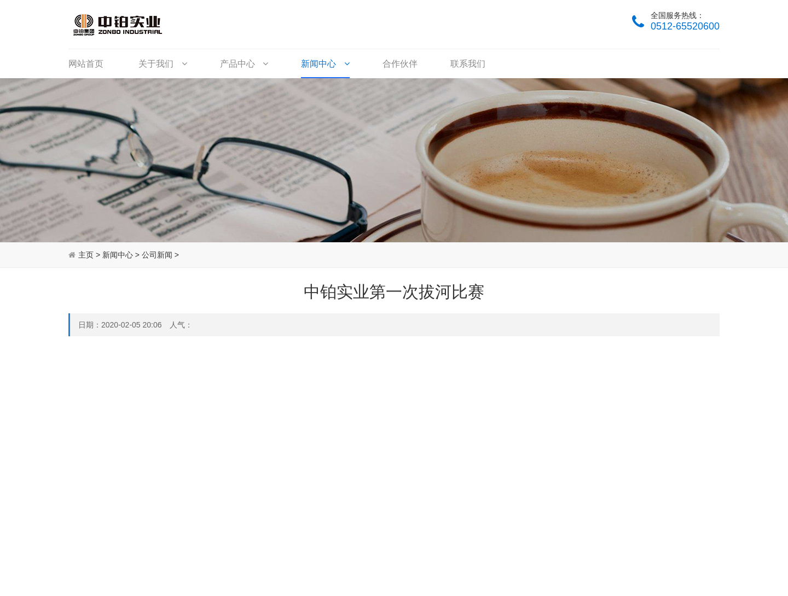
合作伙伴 (400, 63)
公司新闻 (157, 254)
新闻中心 (325, 63)
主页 (86, 254)
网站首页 (85, 63)
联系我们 (467, 63)
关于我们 (162, 63)
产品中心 (244, 63)
